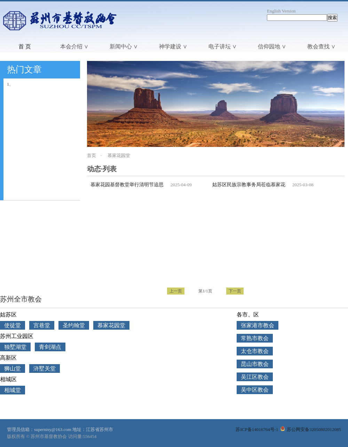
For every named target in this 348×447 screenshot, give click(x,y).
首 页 (24, 46)
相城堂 (12, 390)
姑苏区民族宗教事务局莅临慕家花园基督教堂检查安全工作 (275, 184)
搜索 (332, 17)
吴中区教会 (255, 390)
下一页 (235, 291)
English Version (281, 11)
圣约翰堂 (74, 325)
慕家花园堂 (119, 155)
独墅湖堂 (15, 347)
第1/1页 (205, 291)
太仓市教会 (255, 351)
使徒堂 (12, 325)
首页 (91, 155)
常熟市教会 (255, 338)
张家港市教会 (257, 325)
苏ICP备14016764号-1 (257, 429)
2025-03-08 (303, 184)
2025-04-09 (181, 184)
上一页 (175, 291)
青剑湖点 (50, 347)
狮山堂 (12, 368)
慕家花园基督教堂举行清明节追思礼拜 (131, 184)
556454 (89, 436)
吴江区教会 (255, 377)
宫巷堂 (41, 325)
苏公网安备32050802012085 (310, 429)
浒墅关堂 (44, 368)
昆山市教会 (255, 364)
